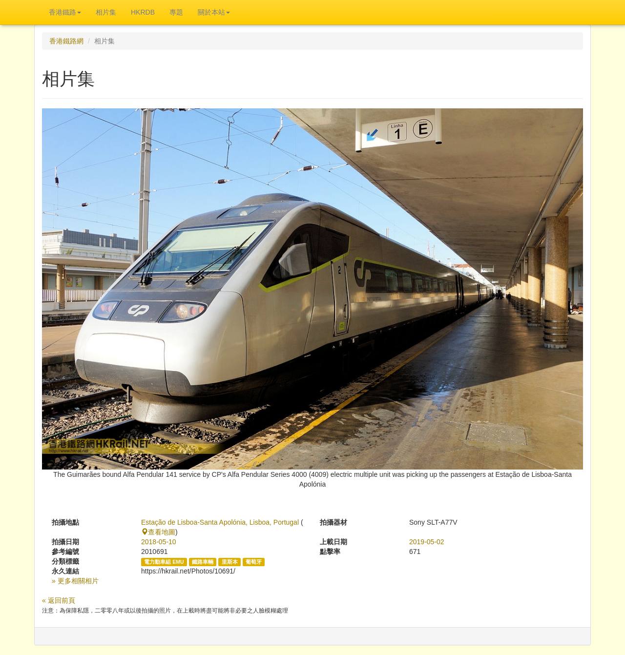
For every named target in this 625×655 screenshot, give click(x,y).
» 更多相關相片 (75, 581)
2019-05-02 (426, 542)
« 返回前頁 (58, 600)
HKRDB (143, 12)
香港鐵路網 (66, 41)
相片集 (106, 12)
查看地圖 (158, 532)
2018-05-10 (158, 542)
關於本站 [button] (214, 12)
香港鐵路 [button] (65, 12)
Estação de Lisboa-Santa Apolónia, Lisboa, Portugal (220, 522)
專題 (176, 12)
